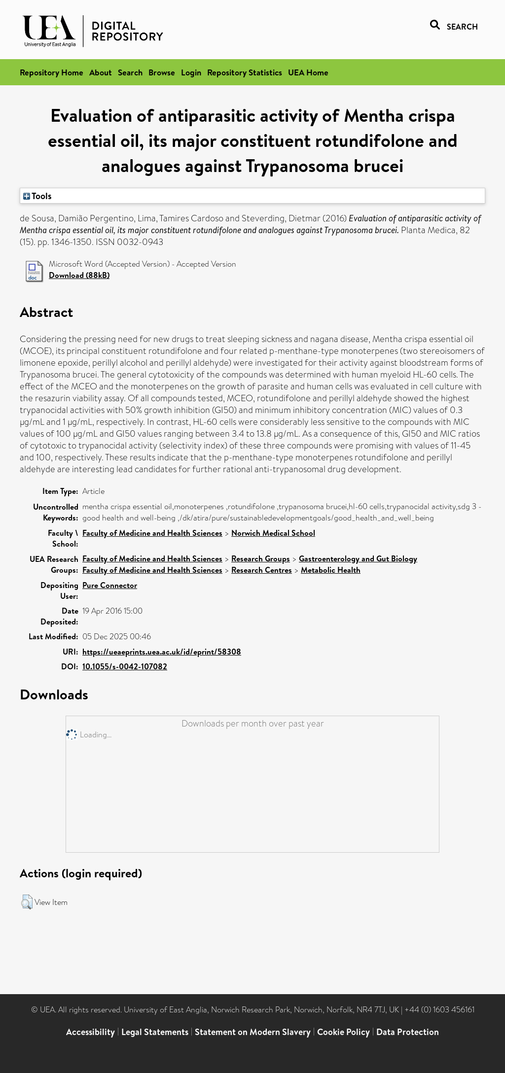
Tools (37, 195)
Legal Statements (154, 1032)
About (100, 72)
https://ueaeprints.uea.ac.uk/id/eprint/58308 (161, 651)
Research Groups (260, 558)
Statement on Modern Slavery (253, 1032)
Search (130, 72)
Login (191, 72)
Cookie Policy (343, 1032)
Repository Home (51, 72)
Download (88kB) (79, 275)
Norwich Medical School (273, 532)
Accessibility (90, 1032)
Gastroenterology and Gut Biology (358, 558)
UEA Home (308, 72)
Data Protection (407, 1032)
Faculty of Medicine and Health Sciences (152, 532)
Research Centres (261, 569)
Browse (161, 72)
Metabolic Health (331, 569)
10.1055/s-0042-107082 (124, 666)
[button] (27, 902)
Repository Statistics (244, 72)
